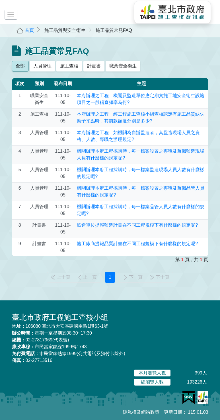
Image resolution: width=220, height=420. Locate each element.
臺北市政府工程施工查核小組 (60, 317)
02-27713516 (32, 360)
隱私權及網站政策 (141, 412)
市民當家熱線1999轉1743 (49, 346)
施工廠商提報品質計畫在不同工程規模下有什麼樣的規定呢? (137, 243)
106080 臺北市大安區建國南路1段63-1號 (60, 326)
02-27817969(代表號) (40, 339)
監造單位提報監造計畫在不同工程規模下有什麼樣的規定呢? (137, 225)
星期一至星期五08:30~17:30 (52, 333)
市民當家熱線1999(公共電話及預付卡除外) (68, 353)
